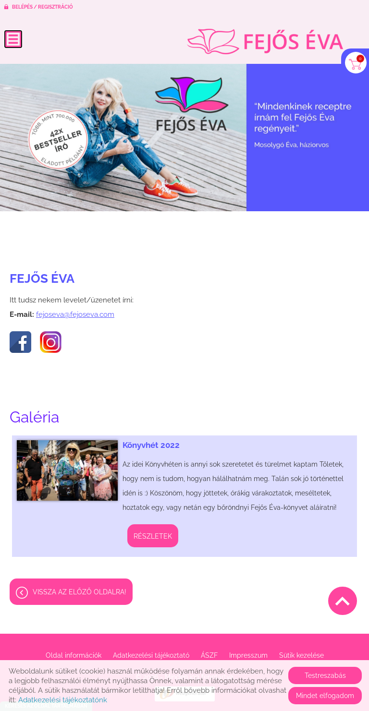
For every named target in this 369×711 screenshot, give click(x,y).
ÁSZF (209, 655)
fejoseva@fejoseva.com (75, 314)
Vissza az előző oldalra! (79, 592)
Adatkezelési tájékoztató (151, 655)
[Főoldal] (265, 41)
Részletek (153, 536)
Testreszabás (325, 675)
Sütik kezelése (301, 655)
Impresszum (248, 655)
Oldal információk (73, 655)
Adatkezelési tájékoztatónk (62, 700)
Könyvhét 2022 (151, 445)
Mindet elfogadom (325, 695)
